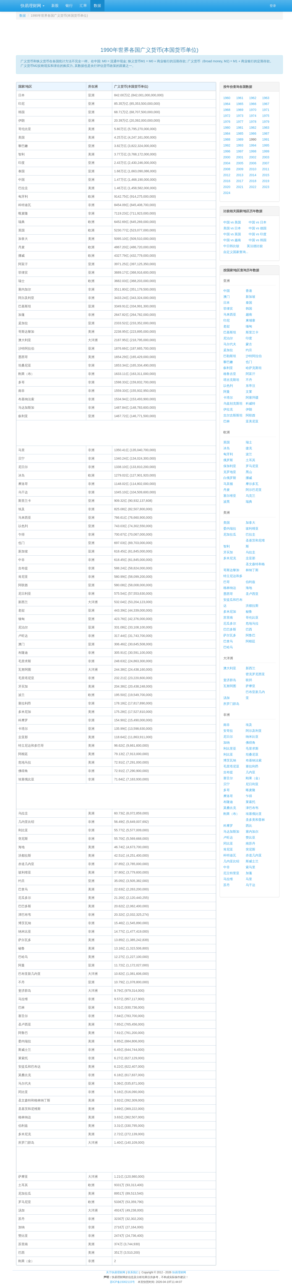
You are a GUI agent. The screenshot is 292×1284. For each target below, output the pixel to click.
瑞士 (249, 442)
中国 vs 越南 (232, 240)
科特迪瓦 (229, 855)
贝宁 (226, 784)
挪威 (249, 478)
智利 (226, 546)
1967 (265, 104)
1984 (226, 133)
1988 (226, 139)
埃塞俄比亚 (254, 814)
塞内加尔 (252, 831)
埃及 (249, 725)
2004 (226, 163)
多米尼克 (229, 558)
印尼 (226, 320)
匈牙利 (228, 454)
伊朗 (249, 409)
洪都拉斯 (252, 605)
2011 (265, 169)
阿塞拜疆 (252, 397)
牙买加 (228, 552)
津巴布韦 (252, 808)
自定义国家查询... (235, 252)
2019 (265, 181)
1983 (265, 127)
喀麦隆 (250, 790)
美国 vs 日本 (232, 228)
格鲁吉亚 (229, 374)
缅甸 (249, 326)
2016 (226, 181)
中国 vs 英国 (232, 234)
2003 (265, 157)
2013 (239, 175)
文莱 (249, 391)
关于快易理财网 (115, 1272)
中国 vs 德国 (257, 228)
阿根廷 (250, 641)
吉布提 (228, 772)
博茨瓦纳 (229, 760)
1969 (239, 110)
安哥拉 (228, 730)
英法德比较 (255, 246)
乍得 (249, 796)
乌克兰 (250, 495)
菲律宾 (228, 308)
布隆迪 (228, 802)
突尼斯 (250, 849)
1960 (226, 98)
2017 (239, 181)
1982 (252, 127)
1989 (239, 139)
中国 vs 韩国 (257, 240)
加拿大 (250, 522)
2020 (226, 187)
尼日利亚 (252, 784)
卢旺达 (228, 837)
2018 (252, 181)
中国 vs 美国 (232, 222)
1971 (265, 110)
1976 (226, 121)
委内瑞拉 (229, 528)
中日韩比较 (231, 246)
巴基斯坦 (229, 332)
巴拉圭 (250, 534)
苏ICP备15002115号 (122, 1282)
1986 (252, 133)
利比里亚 (229, 748)
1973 (239, 116)
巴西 (249, 629)
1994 (252, 145)
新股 (55, 6)
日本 (226, 302)
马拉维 (228, 879)
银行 (69, 6)
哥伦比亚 (252, 617)
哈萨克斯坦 (254, 368)
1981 (239, 127)
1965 (239, 104)
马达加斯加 (231, 831)
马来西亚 (229, 314)
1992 (226, 145)
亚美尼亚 (252, 421)
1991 (265, 139)
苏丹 (226, 885)
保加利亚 (229, 466)
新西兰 (250, 668)
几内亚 (250, 772)
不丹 (249, 380)
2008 (226, 169)
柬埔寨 (250, 320)
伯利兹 (250, 582)
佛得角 (250, 742)
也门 (249, 362)
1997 (239, 151)
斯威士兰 (252, 861)
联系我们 (133, 1272)
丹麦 (226, 490)
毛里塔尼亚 (231, 766)
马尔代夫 (229, 344)
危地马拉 (252, 623)
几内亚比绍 (231, 861)
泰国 (249, 302)
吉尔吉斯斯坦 (232, 415)
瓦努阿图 (229, 686)
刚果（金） (254, 778)
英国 (226, 442)
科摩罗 (228, 825)
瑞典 (249, 501)
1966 (252, 104)
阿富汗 (250, 374)
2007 (265, 163)
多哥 (226, 790)
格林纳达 (229, 588)
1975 (265, 116)
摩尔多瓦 (252, 484)
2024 (226, 193)
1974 (252, 116)
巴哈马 (228, 647)
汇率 (83, 6)
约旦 (249, 350)
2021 (239, 187)
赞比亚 (250, 837)
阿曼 (226, 391)
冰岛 (226, 448)
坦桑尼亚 (252, 754)
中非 (226, 867)
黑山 (249, 472)
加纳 (226, 742)
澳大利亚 (229, 668)
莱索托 (250, 802)
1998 (252, 151)
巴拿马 (228, 641)
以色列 (228, 385)
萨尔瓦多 (229, 635)
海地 (249, 588)
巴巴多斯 (229, 629)
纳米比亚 (252, 736)
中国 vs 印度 (257, 234)
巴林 (226, 421)
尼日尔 (228, 736)
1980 (226, 127)
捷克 (249, 448)
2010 (252, 169)
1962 (252, 98)
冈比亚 (228, 843)
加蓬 (249, 873)
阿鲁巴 (250, 635)
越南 (249, 314)
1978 (252, 121)
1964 (226, 104)
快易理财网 (31, 5)
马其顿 (228, 484)
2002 (252, 157)
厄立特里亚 (231, 873)
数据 (97, 6)
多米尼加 (229, 611)
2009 (239, 169)
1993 (239, 145)
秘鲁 (249, 611)
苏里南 (228, 617)
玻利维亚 (252, 528)
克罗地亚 (229, 472)
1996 (226, 151)
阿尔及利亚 (254, 730)
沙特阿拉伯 (254, 356)
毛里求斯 (252, 748)
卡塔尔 (228, 397)
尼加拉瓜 (229, 534)
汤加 (226, 698)
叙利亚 (228, 368)
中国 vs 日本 (257, 222)
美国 (226, 522)
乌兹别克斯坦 (232, 403)
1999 (265, 151)
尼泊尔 (228, 338)
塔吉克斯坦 (231, 380)
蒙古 (249, 344)
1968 (226, 110)
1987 (265, 133)
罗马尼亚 (252, 466)
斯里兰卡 (252, 332)
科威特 (250, 403)
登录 (273, 6)
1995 (265, 145)
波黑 (226, 501)
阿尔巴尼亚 (254, 490)
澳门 (226, 296)
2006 (252, 163)
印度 (249, 338)
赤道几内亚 (254, 855)
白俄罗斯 (229, 478)
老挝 (226, 326)
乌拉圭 (250, 552)
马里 (249, 879)
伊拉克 (228, 409)
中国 (226, 291)
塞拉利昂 (252, 766)
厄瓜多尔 (229, 623)
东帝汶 (250, 385)
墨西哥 (228, 594)
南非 (226, 725)
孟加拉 (228, 350)
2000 (226, 157)
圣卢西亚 (252, 594)
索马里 (250, 867)
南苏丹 (250, 843)
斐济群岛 (229, 680)
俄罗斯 (228, 460)
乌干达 (250, 885)
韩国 (249, 308)
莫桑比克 (229, 808)
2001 (239, 157)
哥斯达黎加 (231, 570)
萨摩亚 (250, 686)
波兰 (249, 454)
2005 (239, 163)
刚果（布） (231, 814)
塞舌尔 (228, 778)
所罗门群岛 (231, 704)
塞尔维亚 (229, 495)
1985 (239, 133)
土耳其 (250, 460)
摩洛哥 (228, 796)
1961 (239, 98)
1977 (239, 121)
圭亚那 (250, 558)
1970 (252, 110)
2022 (252, 187)
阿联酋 (250, 415)
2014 (252, 175)
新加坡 (250, 296)
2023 (265, 187)
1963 (265, 98)
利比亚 (228, 754)
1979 (265, 121)
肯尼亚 (228, 849)
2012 (226, 175)
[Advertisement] (149, 31)
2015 (265, 175)
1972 (226, 116)
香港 (249, 291)
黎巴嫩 (228, 362)
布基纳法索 (254, 760)
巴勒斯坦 (229, 356)
